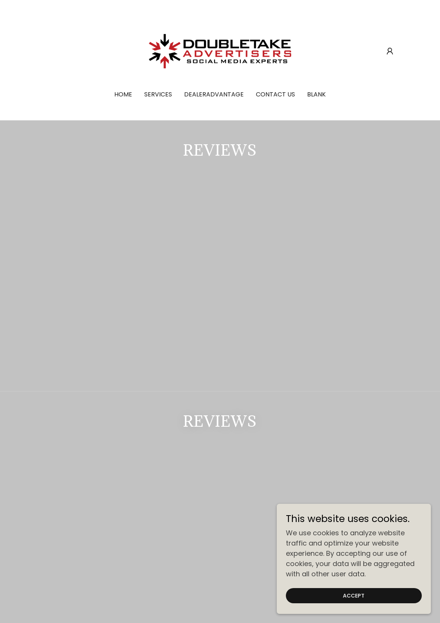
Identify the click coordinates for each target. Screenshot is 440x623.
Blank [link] (316, 94)
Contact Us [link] (275, 94)
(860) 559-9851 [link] (220, 566)
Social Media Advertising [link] (131, 472)
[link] (220, 50)
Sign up (308, 409)
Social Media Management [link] (224, 472)
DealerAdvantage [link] (214, 94)
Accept (355, 595)
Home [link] (123, 94)
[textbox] (188, 409)
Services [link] (158, 94)
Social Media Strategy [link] (313, 472)
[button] (389, 51)
